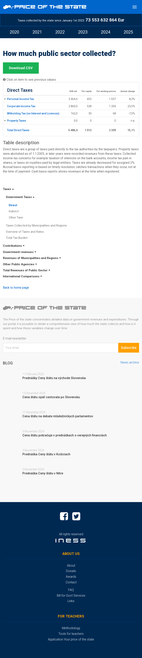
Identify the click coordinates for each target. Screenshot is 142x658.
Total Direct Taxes (18, 130)
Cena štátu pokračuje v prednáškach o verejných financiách (64, 435)
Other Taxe (16, 217)
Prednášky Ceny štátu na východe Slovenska (54, 378)
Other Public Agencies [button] (20, 264)
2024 (105, 32)
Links (71, 601)
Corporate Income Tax (21, 106)
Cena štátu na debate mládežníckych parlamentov (57, 416)
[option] (14, 32)
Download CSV (21, 68)
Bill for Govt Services (71, 595)
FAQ (71, 590)
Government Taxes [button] (20, 197)
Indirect (14, 211)
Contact (71, 582)
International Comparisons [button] (22, 276)
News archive (130, 362)
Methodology (71, 628)
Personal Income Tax (20, 99)
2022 (60, 32)
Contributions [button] (14, 246)
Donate (71, 571)
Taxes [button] (8, 189)
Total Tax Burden (17, 238)
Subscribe (129, 348)
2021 (37, 32)
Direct (13, 205)
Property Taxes (16, 120)
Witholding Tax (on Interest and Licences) (33, 113)
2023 (82, 32)
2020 (14, 32)
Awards (71, 576)
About (71, 565)
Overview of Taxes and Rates (25, 231)
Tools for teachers (71, 634)
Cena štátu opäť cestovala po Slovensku (51, 397)
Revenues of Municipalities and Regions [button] (32, 258)
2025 (128, 32)
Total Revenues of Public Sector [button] (26, 270)
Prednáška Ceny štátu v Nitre (42, 473)
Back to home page (16, 287)
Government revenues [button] (19, 252)
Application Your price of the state (71, 639)
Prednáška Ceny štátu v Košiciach (46, 454)
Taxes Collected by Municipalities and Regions (36, 225)
